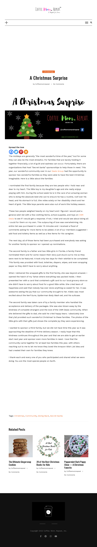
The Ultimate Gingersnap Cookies (20, 463)
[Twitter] (16, 152)
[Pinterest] (21, 152)
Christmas (49, 72)
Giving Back (43, 416)
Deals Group (57, 171)
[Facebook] (11, 152)
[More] (26, 152)
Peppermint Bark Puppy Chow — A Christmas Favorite (75, 464)
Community (31, 416)
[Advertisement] (48, 44)
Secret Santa (56, 416)
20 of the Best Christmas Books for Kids (48, 463)
